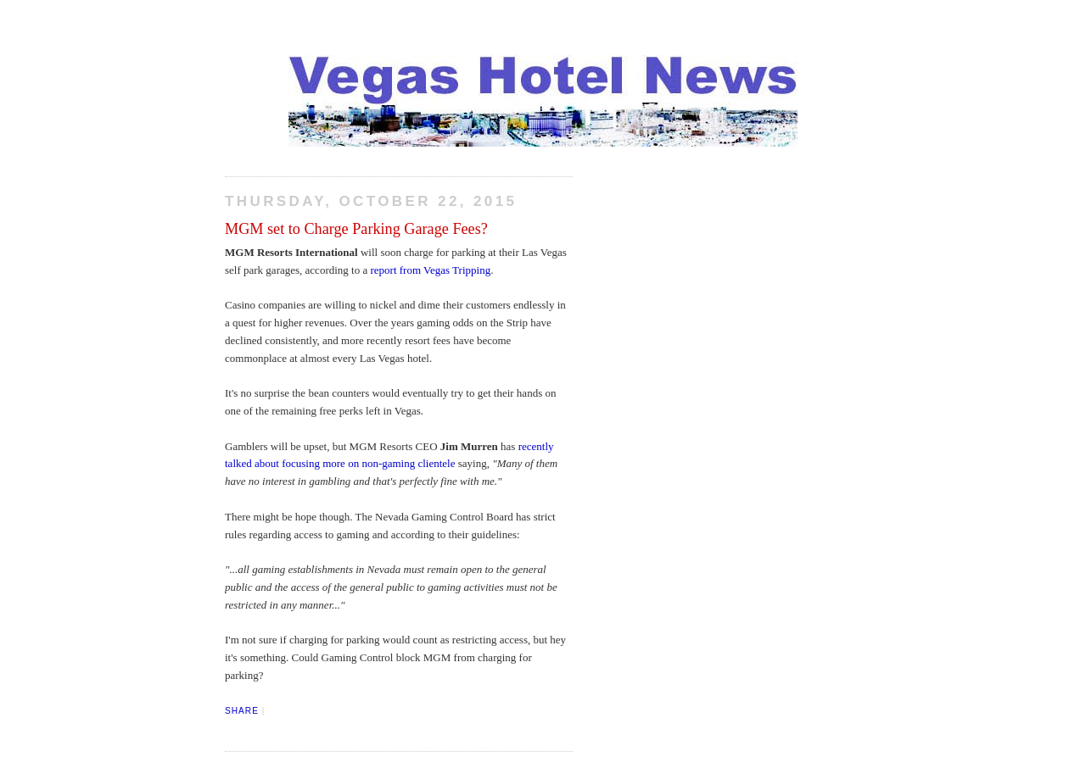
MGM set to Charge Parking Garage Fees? (356, 228)
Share (242, 710)
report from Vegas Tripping (430, 270)
